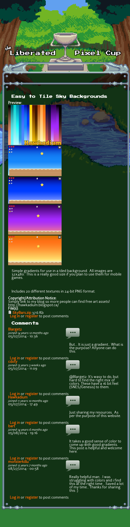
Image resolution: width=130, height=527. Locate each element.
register (31, 316)
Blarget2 (15, 329)
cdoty (12, 362)
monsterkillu (18, 462)
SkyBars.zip (21, 313)
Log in (15, 316)
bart (11, 426)
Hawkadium (18, 397)
